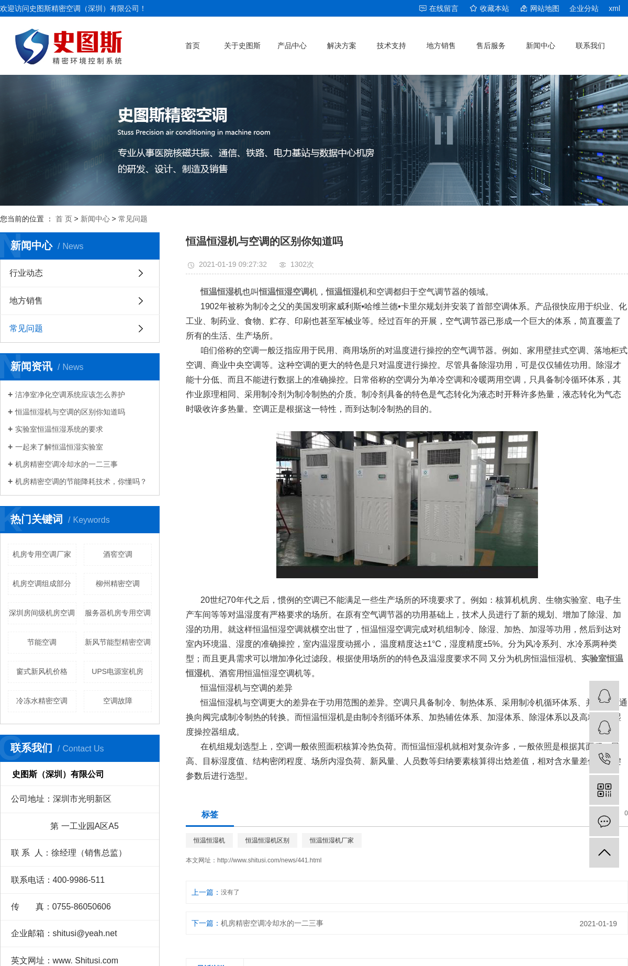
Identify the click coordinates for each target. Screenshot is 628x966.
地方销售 (441, 45)
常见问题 (133, 219)
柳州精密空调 (118, 583)
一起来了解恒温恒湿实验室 (59, 447)
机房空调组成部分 (42, 583)
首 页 (63, 219)
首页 (192, 45)
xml (614, 8)
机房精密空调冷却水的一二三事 (66, 464)
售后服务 (491, 45)
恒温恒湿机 (209, 840)
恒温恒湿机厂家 (332, 840)
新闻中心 (540, 45)
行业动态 (26, 272)
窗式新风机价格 (42, 671)
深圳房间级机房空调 (42, 613)
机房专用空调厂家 (42, 554)
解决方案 (341, 45)
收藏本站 (494, 8)
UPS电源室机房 (117, 671)
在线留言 (443, 8)
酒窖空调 (117, 554)
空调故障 (117, 701)
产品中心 (292, 45)
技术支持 (391, 45)
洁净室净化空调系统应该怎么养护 (70, 394)
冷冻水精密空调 (42, 701)
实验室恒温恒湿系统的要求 (59, 429)
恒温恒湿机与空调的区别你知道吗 (70, 412)
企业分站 (584, 8)
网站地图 (544, 8)
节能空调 (42, 642)
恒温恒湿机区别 (267, 840)
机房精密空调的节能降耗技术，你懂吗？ (81, 481)
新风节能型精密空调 (118, 642)
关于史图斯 (242, 45)
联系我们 (590, 45)
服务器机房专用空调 (118, 613)
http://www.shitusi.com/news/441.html (269, 860)
